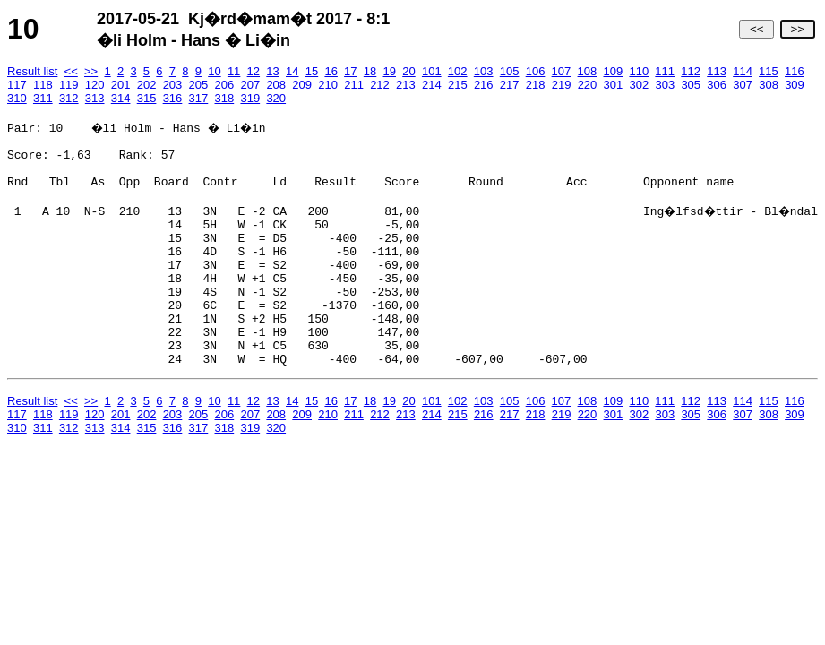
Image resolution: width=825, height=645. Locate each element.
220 (587, 84)
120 (95, 84)
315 (147, 98)
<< (756, 29)
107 (561, 71)
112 (690, 71)
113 (716, 71)
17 (350, 71)
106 (536, 71)
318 (225, 98)
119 (69, 84)
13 (272, 71)
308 (768, 84)
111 (665, 71)
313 (95, 98)
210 (328, 84)
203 (173, 84)
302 (639, 84)
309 (794, 84)
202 (147, 84)
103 (484, 71)
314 (121, 98)
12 (253, 71)
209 (302, 84)
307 (742, 84)
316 (173, 98)
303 (665, 84)
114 (742, 71)
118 (43, 84)
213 (406, 84)
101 (432, 71)
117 (17, 84)
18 (370, 71)
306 (716, 84)
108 (587, 71)
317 (199, 98)
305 (690, 84)
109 (613, 71)
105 (510, 71)
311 (43, 98)
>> (797, 29)
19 (389, 71)
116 (794, 71)
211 (354, 84)
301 (613, 84)
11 (234, 71)
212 (380, 84)
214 (432, 84)
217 (510, 84)
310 (17, 98)
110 (639, 71)
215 (458, 84)
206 (225, 84)
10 (214, 71)
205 (199, 84)
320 (276, 98)
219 (561, 84)
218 (536, 84)
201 (121, 84)
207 (250, 84)
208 (276, 84)
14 (292, 71)
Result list (32, 71)
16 (330, 71)
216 (484, 84)
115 (768, 71)
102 (458, 71)
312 (69, 98)
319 (250, 98)
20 (408, 71)
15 (311, 71)
